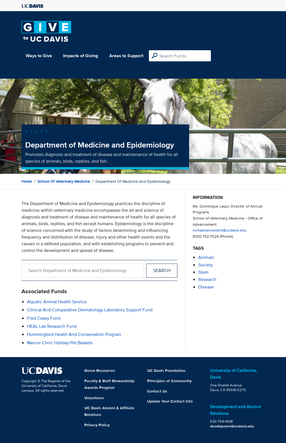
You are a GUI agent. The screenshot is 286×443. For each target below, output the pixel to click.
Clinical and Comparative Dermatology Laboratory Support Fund (89, 310)
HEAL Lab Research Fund (52, 326)
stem (203, 272)
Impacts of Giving (80, 55)
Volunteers (94, 398)
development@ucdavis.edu (232, 426)
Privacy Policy (96, 425)
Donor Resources (99, 370)
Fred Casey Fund (43, 318)
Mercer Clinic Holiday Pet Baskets (60, 343)
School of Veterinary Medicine (63, 181)
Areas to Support (126, 55)
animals (206, 257)
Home (27, 181)
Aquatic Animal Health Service (57, 301)
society (205, 265)
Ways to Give (39, 55)
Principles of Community (169, 381)
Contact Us (157, 391)
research (207, 279)
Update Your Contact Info (170, 401)
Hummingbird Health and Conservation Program (74, 334)
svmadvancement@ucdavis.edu (220, 230)
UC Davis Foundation (166, 370)
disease (206, 287)
